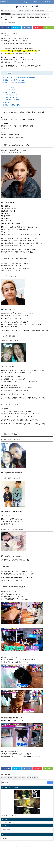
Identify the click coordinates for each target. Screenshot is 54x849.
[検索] (22, 782)
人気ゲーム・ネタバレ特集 (9, 815)
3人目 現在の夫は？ (11, 89)
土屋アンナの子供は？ (10, 92)
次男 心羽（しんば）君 (11, 97)
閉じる (9, 73)
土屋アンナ (46, 14)
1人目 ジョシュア (10, 84)
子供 (26, 14)
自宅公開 (20, 14)
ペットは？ (7, 102)
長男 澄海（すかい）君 (11, 95)
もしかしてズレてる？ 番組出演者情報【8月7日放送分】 (19, 77)
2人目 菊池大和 (10, 87)
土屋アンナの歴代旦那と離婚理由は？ (14, 82)
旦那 (14, 14)
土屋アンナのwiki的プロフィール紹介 (14, 80)
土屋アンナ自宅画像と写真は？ (12, 105)
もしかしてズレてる (35, 14)
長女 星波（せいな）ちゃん (12, 99)
